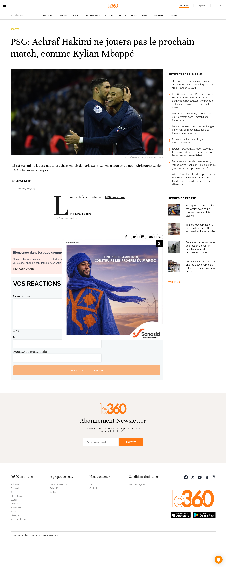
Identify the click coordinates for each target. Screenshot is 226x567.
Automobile (16, 529)
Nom (16, 358)
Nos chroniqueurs (19, 540)
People (145, 37)
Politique (48, 37)
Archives (54, 513)
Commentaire (23, 317)
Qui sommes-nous (58, 505)
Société (77, 37)
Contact (93, 509)
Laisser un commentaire (86, 391)
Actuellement (17, 36)
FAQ (91, 505)
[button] (219, 560)
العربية (218, 5)
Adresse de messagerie (30, 373)
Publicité (54, 509)
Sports (15, 50)
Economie (63, 37)
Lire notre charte (24, 290)
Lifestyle (158, 37)
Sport (134, 37)
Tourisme (173, 37)
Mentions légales (137, 505)
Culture (109, 37)
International (93, 37)
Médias (122, 37)
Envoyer (131, 463)
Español (202, 5)
